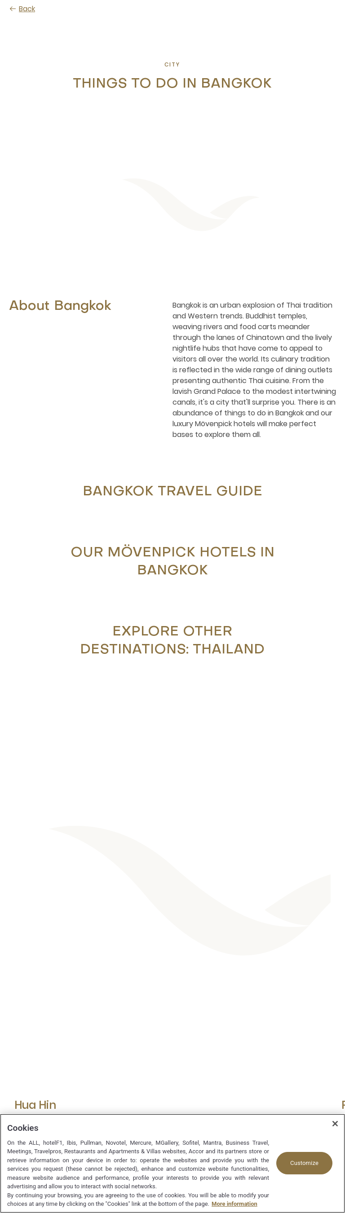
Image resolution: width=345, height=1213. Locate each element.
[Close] (335, 1124)
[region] (172, 1163)
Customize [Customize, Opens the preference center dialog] (304, 1163)
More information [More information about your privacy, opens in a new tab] (234, 1203)
